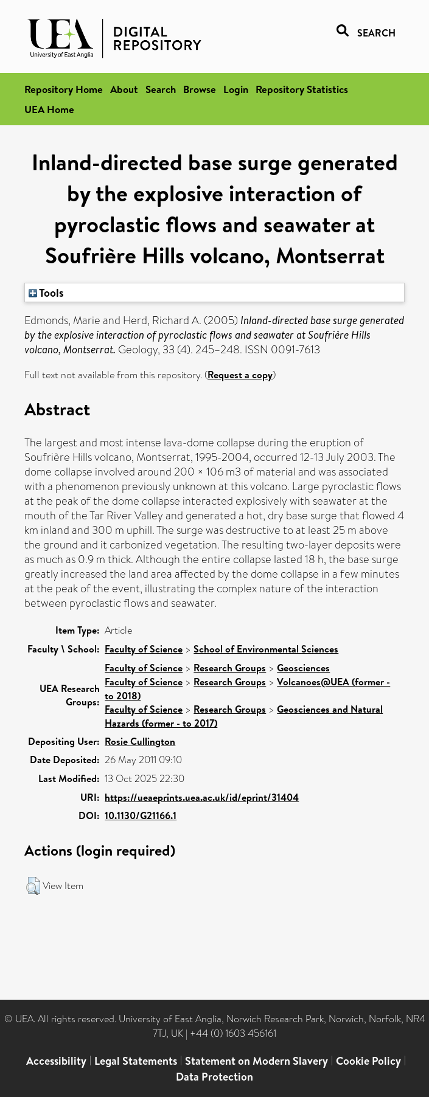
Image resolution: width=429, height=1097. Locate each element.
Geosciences (303, 667)
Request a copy (240, 374)
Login (235, 89)
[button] (33, 886)
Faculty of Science (144, 649)
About (124, 89)
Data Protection (214, 1076)
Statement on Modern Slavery (256, 1060)
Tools (46, 292)
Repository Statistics (302, 89)
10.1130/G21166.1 (140, 815)
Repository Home (63, 89)
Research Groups (230, 667)
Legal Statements (135, 1060)
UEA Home (49, 109)
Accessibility (56, 1060)
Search (160, 89)
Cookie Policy (368, 1060)
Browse (199, 89)
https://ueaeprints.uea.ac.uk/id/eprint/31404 (202, 797)
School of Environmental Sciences (266, 649)
